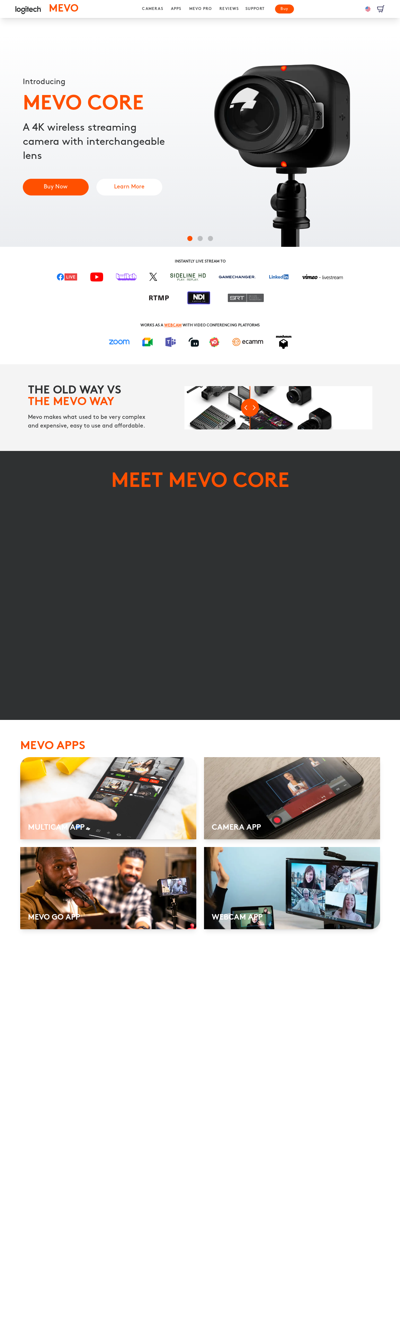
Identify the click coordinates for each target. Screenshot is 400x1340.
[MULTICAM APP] (108, 858)
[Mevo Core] (56, 187)
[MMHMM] (283, 342)
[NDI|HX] (198, 300)
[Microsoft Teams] (170, 342)
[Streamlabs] (194, 342)
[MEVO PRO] (200, 9)
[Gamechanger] (237, 279)
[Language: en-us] (367, 9)
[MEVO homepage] (63, 9)
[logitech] (28, 9)
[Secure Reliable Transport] (246, 300)
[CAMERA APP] (292, 858)
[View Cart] (381, 9)
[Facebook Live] (67, 279)
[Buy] (284, 8)
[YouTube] (96, 279)
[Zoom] (119, 342)
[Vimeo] (322, 279)
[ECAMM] (247, 342)
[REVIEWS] (229, 9)
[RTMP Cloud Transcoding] (159, 300)
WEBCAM (173, 325)
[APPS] (176, 9)
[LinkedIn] (279, 279)
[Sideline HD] (188, 280)
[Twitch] (126, 279)
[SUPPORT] (255, 9)
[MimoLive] (214, 342)
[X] (153, 279)
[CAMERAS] (152, 9)
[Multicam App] (129, 187)
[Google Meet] (147, 342)
